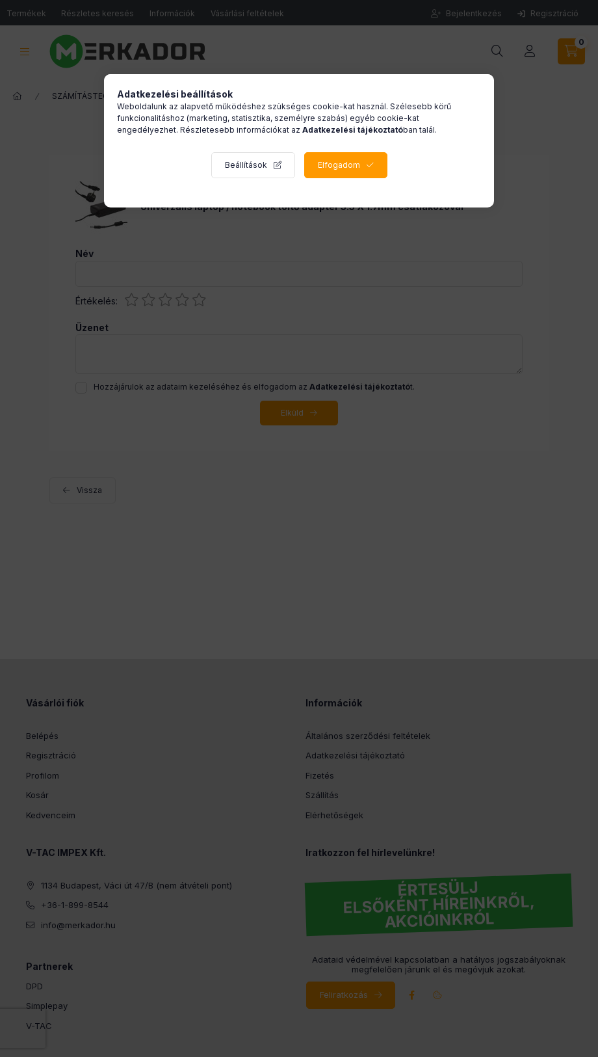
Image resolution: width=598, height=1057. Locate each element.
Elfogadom (339, 165)
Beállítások (246, 165)
